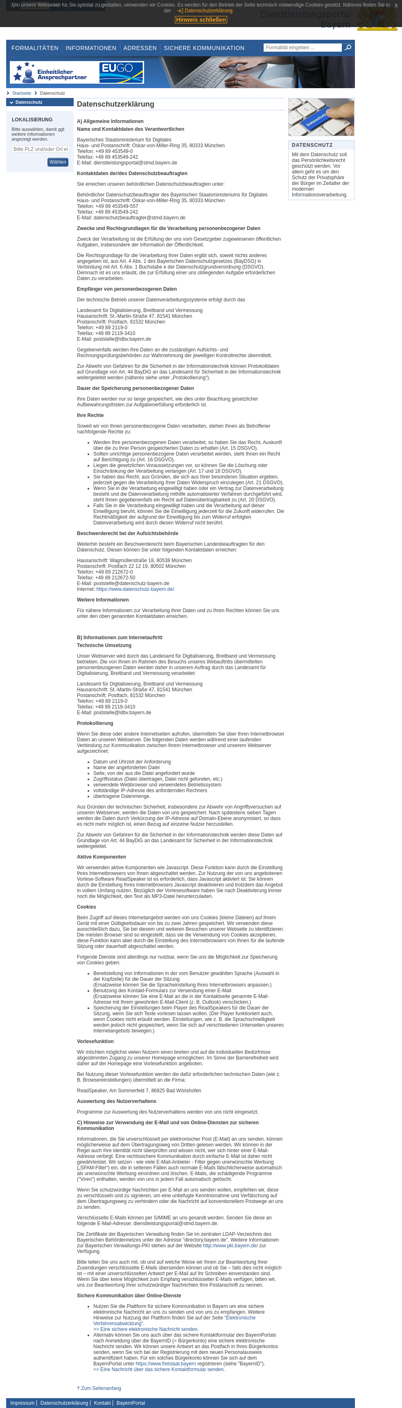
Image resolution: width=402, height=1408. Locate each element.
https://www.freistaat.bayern (166, 1364)
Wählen (58, 162)
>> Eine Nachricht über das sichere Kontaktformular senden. (159, 1369)
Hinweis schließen (201, 19)
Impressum (22, 1403)
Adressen (140, 48)
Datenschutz (29, 102)
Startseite (21, 93)
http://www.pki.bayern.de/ (230, 1246)
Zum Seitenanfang (101, 1388)
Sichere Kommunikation (204, 48)
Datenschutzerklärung (64, 1403)
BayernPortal (131, 1403)
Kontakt (102, 1403)
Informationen (90, 48)
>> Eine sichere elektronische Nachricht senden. (146, 1329)
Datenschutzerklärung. (209, 11)
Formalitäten (35, 48)
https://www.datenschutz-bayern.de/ (135, 589)
